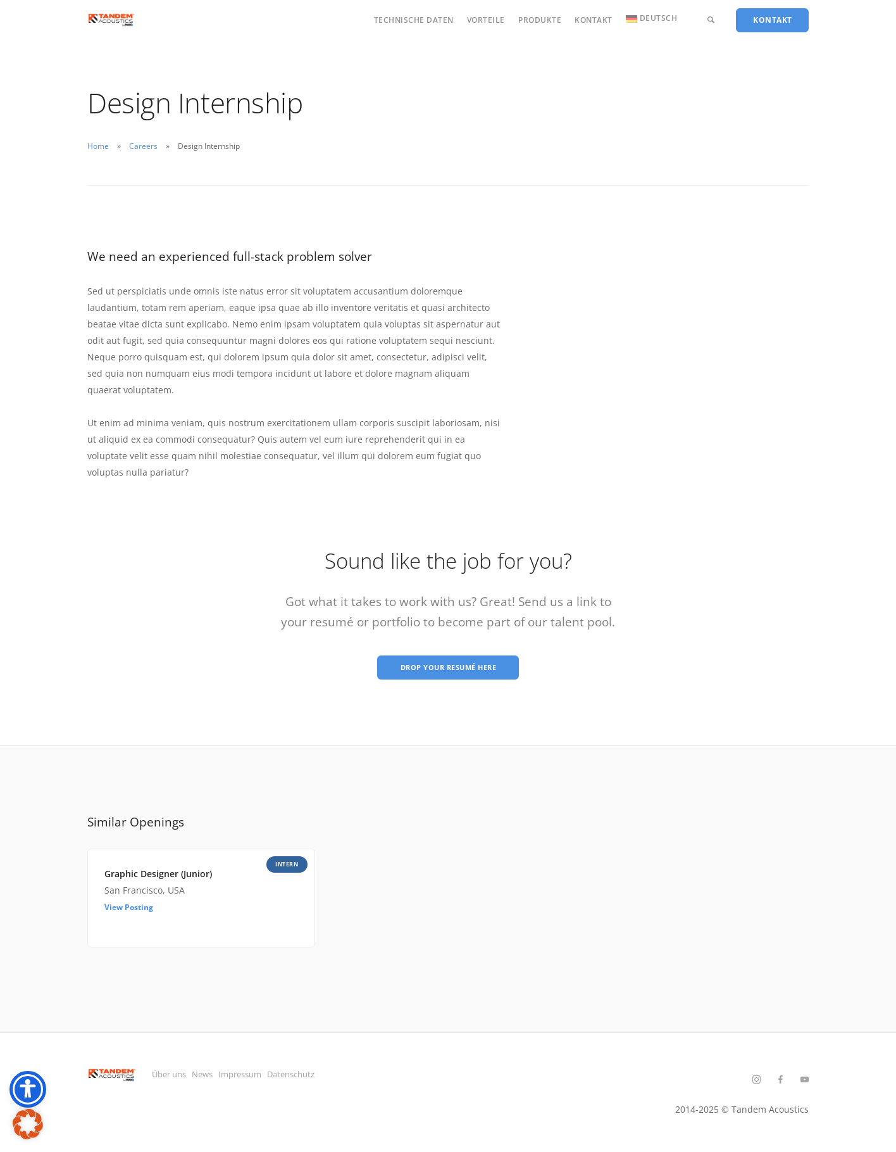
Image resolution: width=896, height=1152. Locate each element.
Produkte (539, 20)
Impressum (276, 1078)
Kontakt (594, 20)
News (221, 1078)
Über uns (171, 1078)
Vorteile (486, 20)
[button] (28, 1124)
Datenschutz (346, 1078)
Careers (143, 146)
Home (98, 146)
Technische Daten (414, 20)
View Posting (128, 911)
